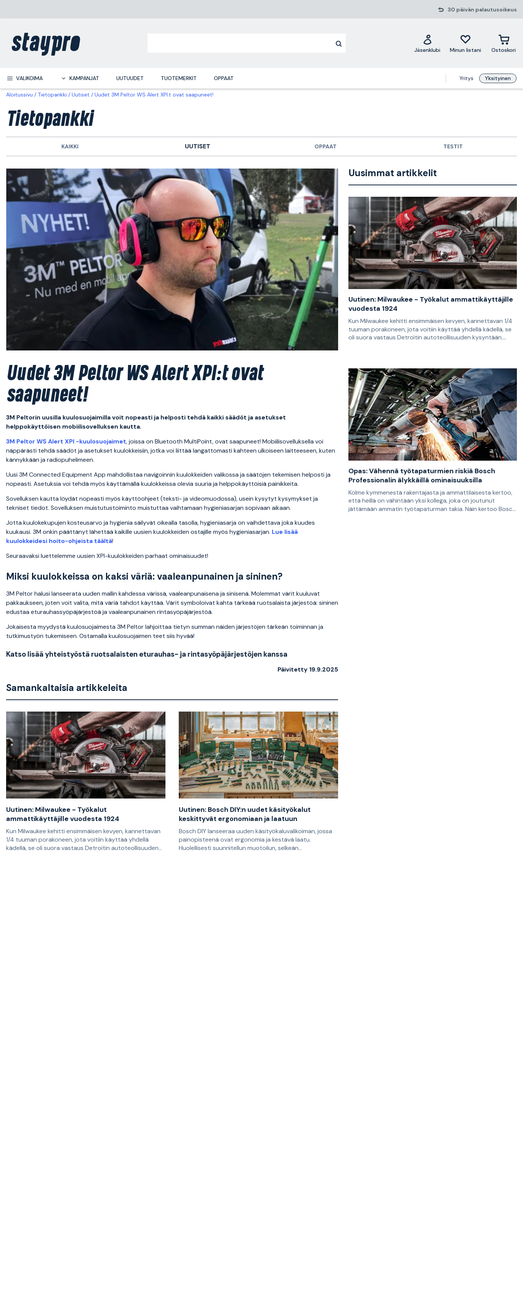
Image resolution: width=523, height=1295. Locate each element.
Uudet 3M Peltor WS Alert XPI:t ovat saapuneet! (154, 94)
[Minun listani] (465, 43)
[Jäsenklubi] (427, 43)
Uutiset (81, 94)
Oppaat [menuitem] (224, 78)
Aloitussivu (19, 94)
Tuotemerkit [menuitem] (179, 78)
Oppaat (325, 146)
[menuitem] (24, 78)
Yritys (466, 78)
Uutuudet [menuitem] (130, 78)
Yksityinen (498, 78)
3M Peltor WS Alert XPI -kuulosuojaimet (66, 441)
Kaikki (70, 146)
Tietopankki (52, 94)
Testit (453, 146)
